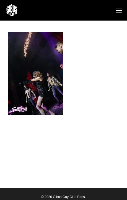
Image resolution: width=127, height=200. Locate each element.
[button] (119, 10)
